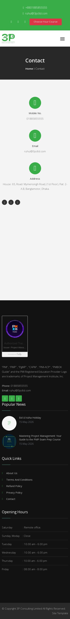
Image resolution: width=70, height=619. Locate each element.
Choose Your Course (46, 21)
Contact (10, 499)
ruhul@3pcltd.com (35, 151)
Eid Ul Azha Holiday (30, 417)
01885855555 (35, 118)
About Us (11, 473)
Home (29, 68)
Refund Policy (14, 486)
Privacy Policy (14, 492)
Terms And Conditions (19, 479)
